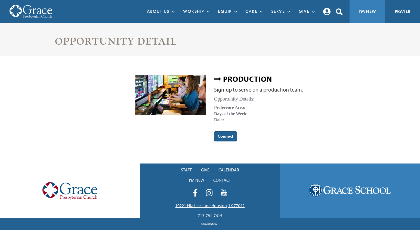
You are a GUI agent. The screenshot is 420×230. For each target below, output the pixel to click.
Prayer (402, 11)
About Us (162, 11)
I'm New (367, 11)
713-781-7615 (210, 215)
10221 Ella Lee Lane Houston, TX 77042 (210, 205)
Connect (225, 136)
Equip (229, 11)
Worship (197, 11)
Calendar (228, 169)
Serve (282, 11)
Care (255, 11)
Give (308, 11)
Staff (186, 169)
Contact (222, 180)
